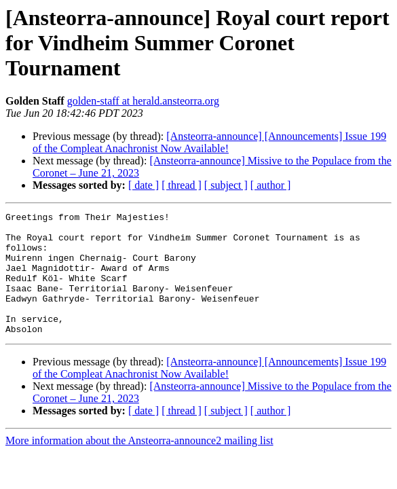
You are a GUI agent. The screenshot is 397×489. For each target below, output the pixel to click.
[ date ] (143, 185)
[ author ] (270, 185)
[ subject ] (226, 185)
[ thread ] (182, 185)
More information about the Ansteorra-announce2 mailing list (139, 465)
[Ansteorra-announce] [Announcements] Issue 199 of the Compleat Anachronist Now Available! (209, 142)
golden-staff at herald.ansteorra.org (143, 101)
